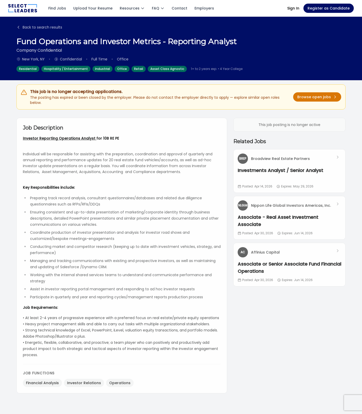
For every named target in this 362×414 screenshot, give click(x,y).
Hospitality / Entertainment (66, 69)
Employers (204, 8)
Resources (132, 8)
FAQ (158, 8)
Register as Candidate (329, 8)
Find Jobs (57, 8)
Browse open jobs (317, 97)
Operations (120, 382)
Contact (179, 8)
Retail (138, 69)
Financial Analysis (42, 382)
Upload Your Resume (93, 8)
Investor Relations (84, 382)
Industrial (102, 69)
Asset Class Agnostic (167, 69)
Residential (28, 69)
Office (122, 69)
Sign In (293, 8)
